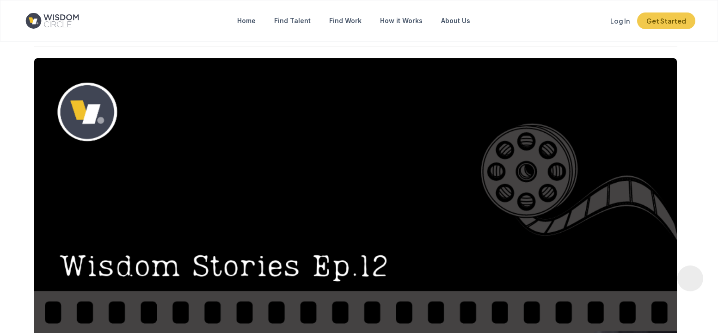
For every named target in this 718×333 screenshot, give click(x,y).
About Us (455, 21)
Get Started (666, 21)
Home (246, 21)
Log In (620, 21)
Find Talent (292, 21)
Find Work (345, 21)
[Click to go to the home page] (60, 21)
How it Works (401, 21)
